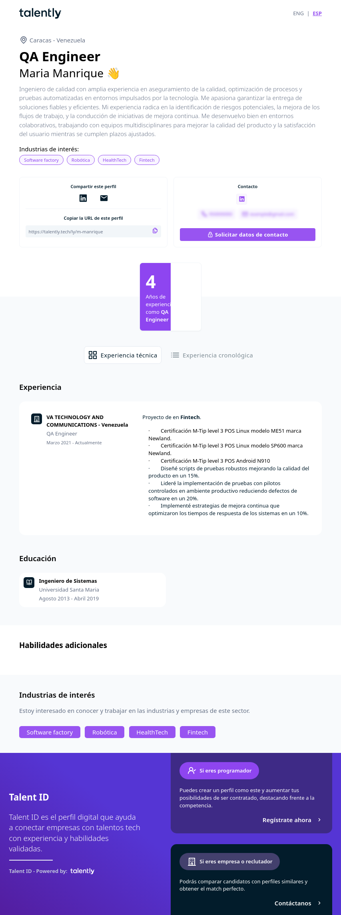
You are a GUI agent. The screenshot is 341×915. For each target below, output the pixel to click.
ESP (317, 13)
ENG (298, 13)
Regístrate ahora (293, 820)
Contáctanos (299, 903)
